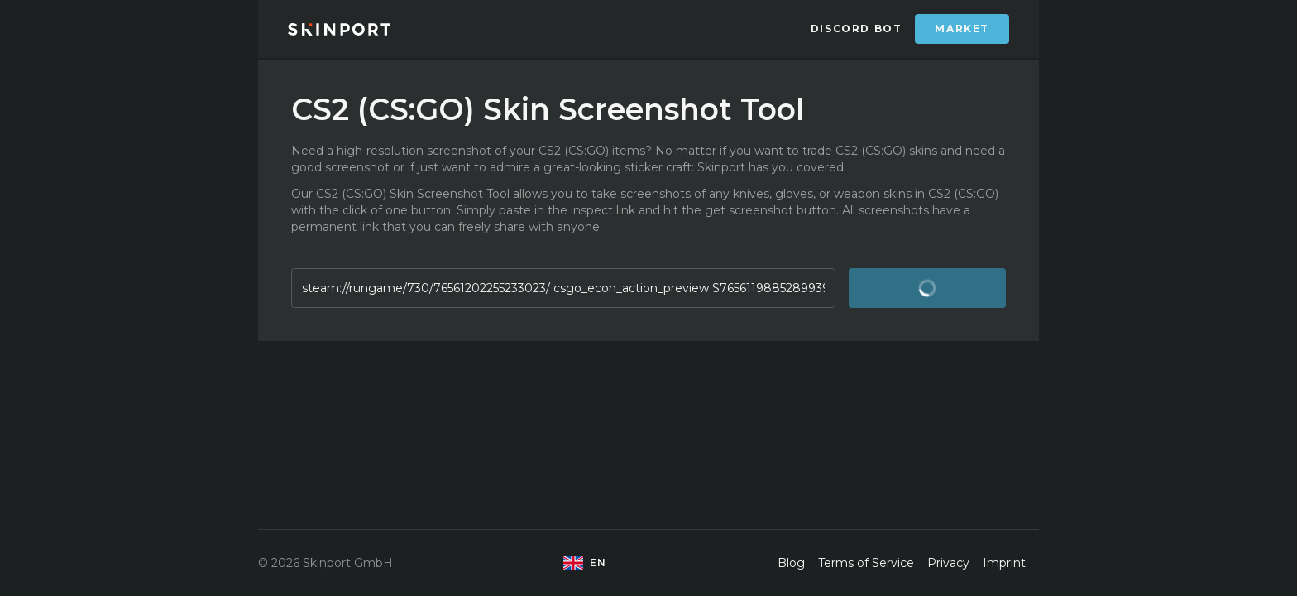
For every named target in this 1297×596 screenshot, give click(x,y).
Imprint (1004, 562)
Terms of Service (866, 562)
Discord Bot (856, 28)
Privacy (948, 562)
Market (962, 28)
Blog (791, 562)
